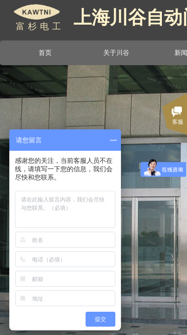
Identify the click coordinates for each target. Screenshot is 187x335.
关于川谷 (116, 52)
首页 (45, 52)
